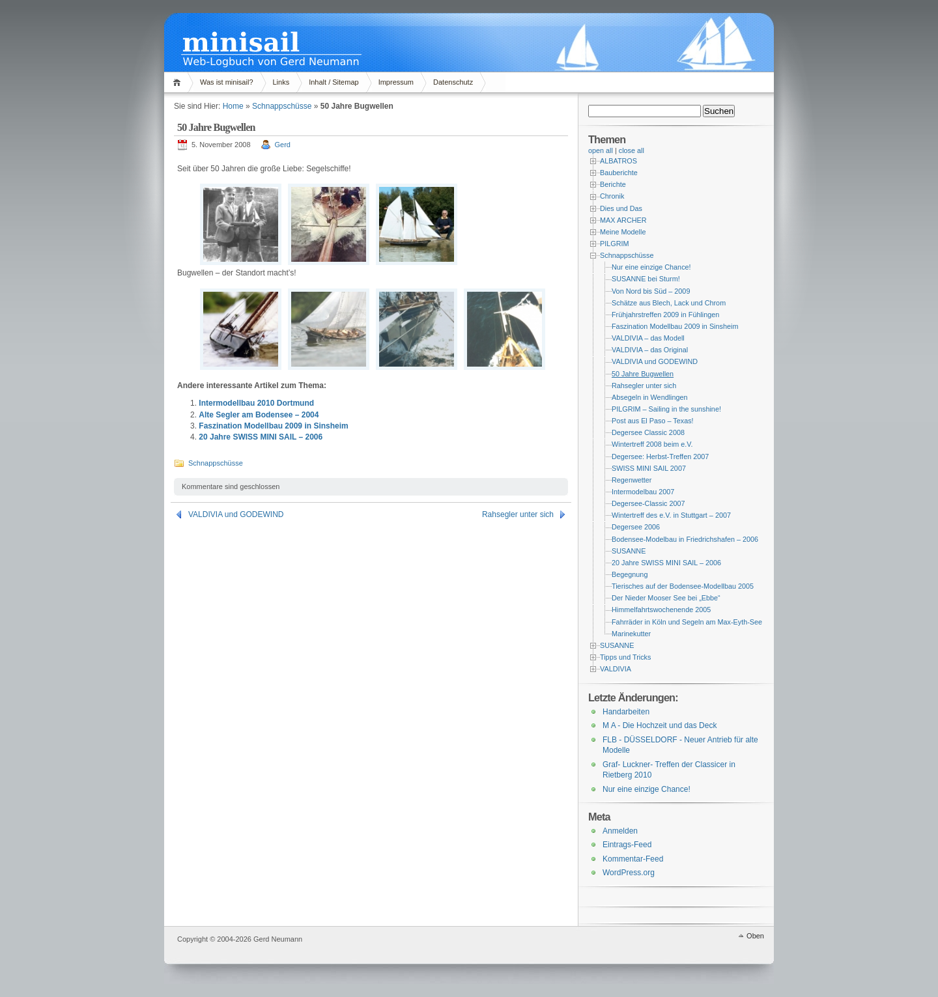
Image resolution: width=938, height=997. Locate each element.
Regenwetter (631, 480)
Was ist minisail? (226, 82)
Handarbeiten (626, 711)
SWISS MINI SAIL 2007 (649, 468)
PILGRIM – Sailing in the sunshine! (666, 409)
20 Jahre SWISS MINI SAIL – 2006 (260, 437)
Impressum (396, 82)
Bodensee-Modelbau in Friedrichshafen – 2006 (685, 539)
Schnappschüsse (281, 106)
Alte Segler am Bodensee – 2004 (259, 414)
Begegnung (629, 574)
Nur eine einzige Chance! (651, 267)
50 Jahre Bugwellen (643, 374)
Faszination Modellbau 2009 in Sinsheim (273, 425)
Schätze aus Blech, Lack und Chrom (669, 303)
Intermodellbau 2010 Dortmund (256, 403)
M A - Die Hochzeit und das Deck (660, 725)
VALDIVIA (615, 669)
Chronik (612, 196)
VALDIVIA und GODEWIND (236, 514)
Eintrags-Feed (627, 844)
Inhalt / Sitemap (333, 82)
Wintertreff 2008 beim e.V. (652, 444)
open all (600, 150)
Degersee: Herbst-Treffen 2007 (660, 456)
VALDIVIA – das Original (650, 350)
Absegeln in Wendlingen (650, 397)
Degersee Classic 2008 (648, 432)
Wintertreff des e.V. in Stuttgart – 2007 (671, 515)
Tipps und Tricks (625, 657)
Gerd (283, 144)
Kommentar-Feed (633, 859)
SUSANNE (629, 551)
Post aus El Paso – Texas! (653, 421)
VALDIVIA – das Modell (648, 338)
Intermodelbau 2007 (643, 492)
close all (631, 150)
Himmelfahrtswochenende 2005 (661, 609)
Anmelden (620, 831)
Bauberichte (619, 172)
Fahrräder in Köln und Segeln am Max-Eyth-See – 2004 (699, 622)
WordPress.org (629, 872)
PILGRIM (614, 243)
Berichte (613, 184)
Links (281, 82)
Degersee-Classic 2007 (648, 503)
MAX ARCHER (623, 220)
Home (178, 82)
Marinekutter (631, 634)
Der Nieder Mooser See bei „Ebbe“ (666, 598)
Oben (755, 936)
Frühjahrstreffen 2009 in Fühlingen (665, 314)
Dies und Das (621, 208)
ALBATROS (618, 161)
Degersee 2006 (636, 527)
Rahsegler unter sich (518, 514)
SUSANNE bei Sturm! (646, 279)
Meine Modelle (623, 232)
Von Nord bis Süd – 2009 (651, 291)
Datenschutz (453, 82)
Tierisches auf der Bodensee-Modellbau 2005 (683, 586)
